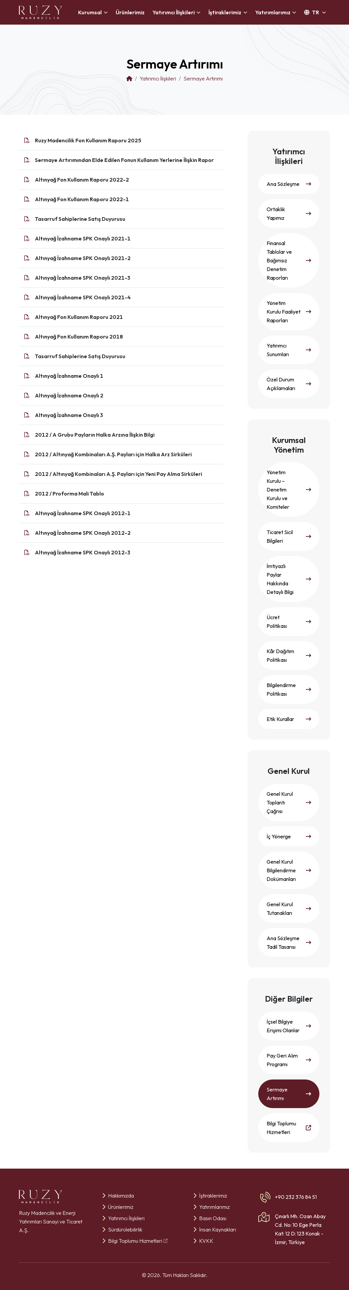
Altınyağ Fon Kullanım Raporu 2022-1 (82, 199)
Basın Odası (209, 1218)
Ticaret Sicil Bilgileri (289, 536)
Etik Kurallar (289, 719)
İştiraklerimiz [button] (224, 12)
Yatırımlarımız (211, 1207)
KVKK (203, 1240)
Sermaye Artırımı (289, 1093)
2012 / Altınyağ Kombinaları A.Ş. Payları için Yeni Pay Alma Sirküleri (118, 474)
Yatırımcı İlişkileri (123, 1218)
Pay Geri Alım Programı (289, 1060)
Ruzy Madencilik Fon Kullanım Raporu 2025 (88, 140)
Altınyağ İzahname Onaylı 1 (69, 375)
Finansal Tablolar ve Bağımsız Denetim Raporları (289, 260)
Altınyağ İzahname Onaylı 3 (69, 415)
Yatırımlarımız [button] (273, 12)
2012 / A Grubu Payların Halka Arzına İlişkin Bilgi (95, 434)
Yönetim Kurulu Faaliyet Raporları (289, 312)
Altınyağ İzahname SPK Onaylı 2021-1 (83, 238)
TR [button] (312, 12)
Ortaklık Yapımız (289, 213)
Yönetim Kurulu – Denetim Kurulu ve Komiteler (289, 489)
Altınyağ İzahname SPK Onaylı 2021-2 (83, 258)
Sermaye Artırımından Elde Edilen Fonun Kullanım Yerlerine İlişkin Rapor (124, 160)
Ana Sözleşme (289, 184)
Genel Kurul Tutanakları (289, 908)
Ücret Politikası (289, 621)
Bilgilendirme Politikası (289, 689)
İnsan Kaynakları (214, 1229)
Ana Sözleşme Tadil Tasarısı (289, 942)
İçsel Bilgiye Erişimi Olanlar (289, 1026)
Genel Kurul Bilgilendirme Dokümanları (289, 870)
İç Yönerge (289, 836)
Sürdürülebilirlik (122, 1229)
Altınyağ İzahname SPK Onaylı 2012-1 (83, 513)
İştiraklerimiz (210, 1195)
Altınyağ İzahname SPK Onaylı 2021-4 (83, 297)
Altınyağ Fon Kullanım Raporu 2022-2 (82, 179)
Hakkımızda (118, 1195)
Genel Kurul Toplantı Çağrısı (289, 802)
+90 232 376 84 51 (296, 1197)
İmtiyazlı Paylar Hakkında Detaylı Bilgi (289, 579)
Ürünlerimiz (130, 12)
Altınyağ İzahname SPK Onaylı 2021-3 (82, 277)
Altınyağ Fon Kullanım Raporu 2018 (79, 336)
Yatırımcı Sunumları (289, 350)
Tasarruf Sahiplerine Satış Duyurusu (80, 218)
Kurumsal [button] (90, 12)
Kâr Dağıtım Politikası (289, 655)
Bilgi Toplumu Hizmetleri (289, 1127)
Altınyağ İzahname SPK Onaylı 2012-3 (82, 552)
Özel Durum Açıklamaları (289, 383)
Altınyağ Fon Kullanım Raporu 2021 (79, 317)
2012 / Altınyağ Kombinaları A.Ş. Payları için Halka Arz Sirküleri (113, 454)
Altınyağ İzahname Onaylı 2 (69, 395)
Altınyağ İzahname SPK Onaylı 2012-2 (83, 532)
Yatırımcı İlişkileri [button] (174, 12)
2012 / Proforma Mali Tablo (69, 493)
